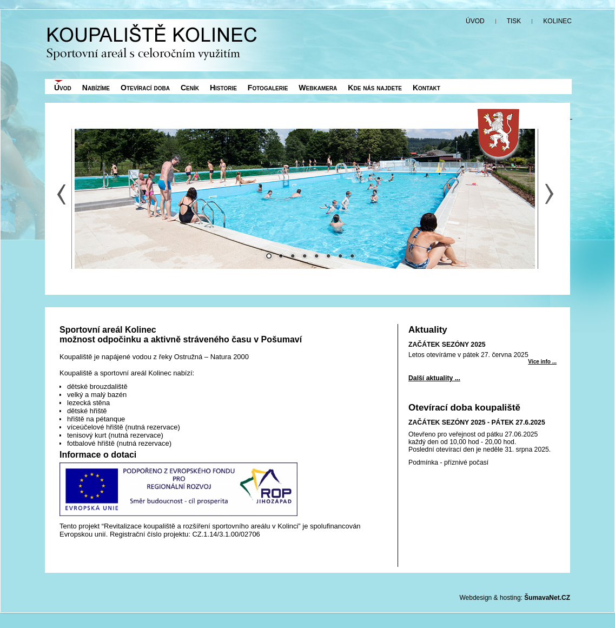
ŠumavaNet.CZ (547, 597)
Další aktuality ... (434, 378)
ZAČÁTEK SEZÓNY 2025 (447, 344)
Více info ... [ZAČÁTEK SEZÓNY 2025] (542, 362)
